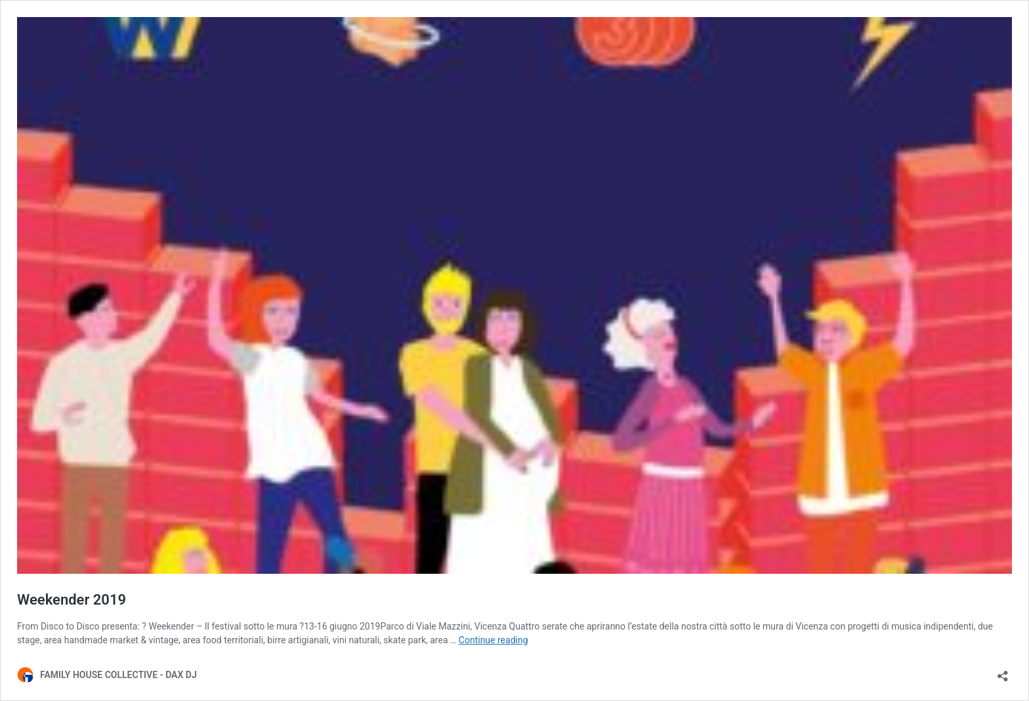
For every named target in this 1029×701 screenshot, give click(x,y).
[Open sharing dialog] (1003, 672)
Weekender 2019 (71, 599)
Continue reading (493, 640)
